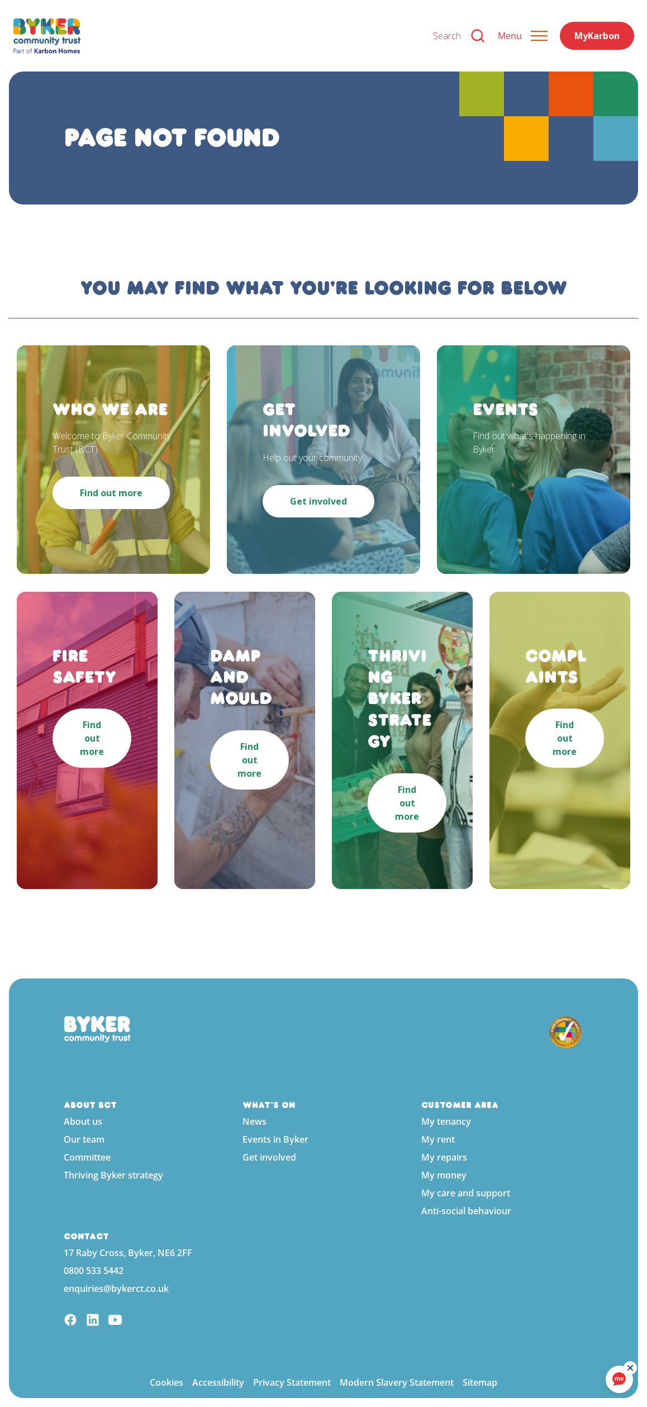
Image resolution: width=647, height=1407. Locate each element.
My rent (438, 1139)
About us (83, 1121)
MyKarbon (597, 36)
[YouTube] (115, 1321)
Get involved (269, 1157)
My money (444, 1175)
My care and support (465, 1193)
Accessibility (218, 1382)
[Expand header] (522, 36)
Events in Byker (275, 1139)
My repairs (444, 1157)
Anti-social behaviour (466, 1211)
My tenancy (446, 1121)
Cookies (166, 1382)
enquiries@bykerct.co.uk (116, 1288)
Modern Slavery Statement (397, 1382)
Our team (84, 1139)
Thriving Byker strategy (113, 1175)
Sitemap (480, 1382)
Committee (87, 1157)
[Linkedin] (92, 1321)
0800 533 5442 (93, 1271)
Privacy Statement (292, 1382)
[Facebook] (70, 1321)
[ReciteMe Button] (631, 1369)
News (254, 1121)
